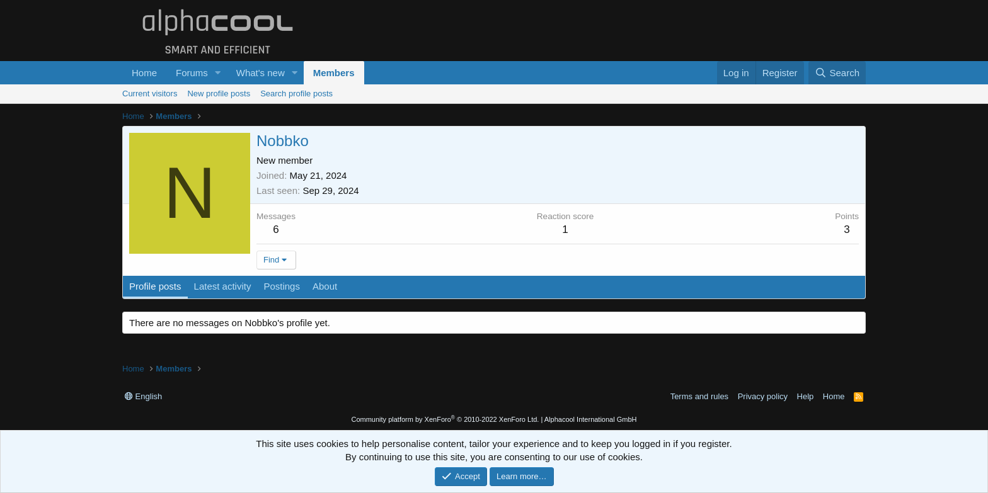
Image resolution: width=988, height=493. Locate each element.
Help (805, 396)
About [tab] (325, 286)
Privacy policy (763, 396)
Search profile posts (296, 93)
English (143, 396)
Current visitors (149, 93)
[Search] (837, 72)
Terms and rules (699, 396)
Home (144, 72)
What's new (260, 72)
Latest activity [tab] (222, 286)
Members (334, 72)
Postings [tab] (281, 286)
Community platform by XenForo (445, 419)
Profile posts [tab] (155, 286)
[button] (218, 72)
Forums (192, 72)
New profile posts (218, 93)
